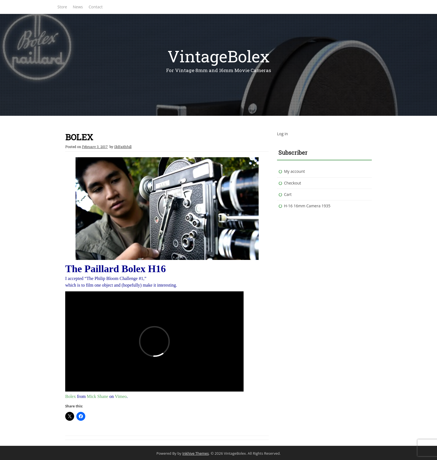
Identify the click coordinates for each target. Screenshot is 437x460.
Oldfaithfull (123, 146)
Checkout (292, 183)
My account (294, 171)
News (78, 6)
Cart (288, 194)
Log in (282, 133)
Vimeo (121, 396)
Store (62, 6)
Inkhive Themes (195, 453)
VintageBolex (218, 56)
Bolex (70, 396)
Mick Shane (97, 396)
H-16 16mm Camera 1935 (307, 205)
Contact (96, 6)
